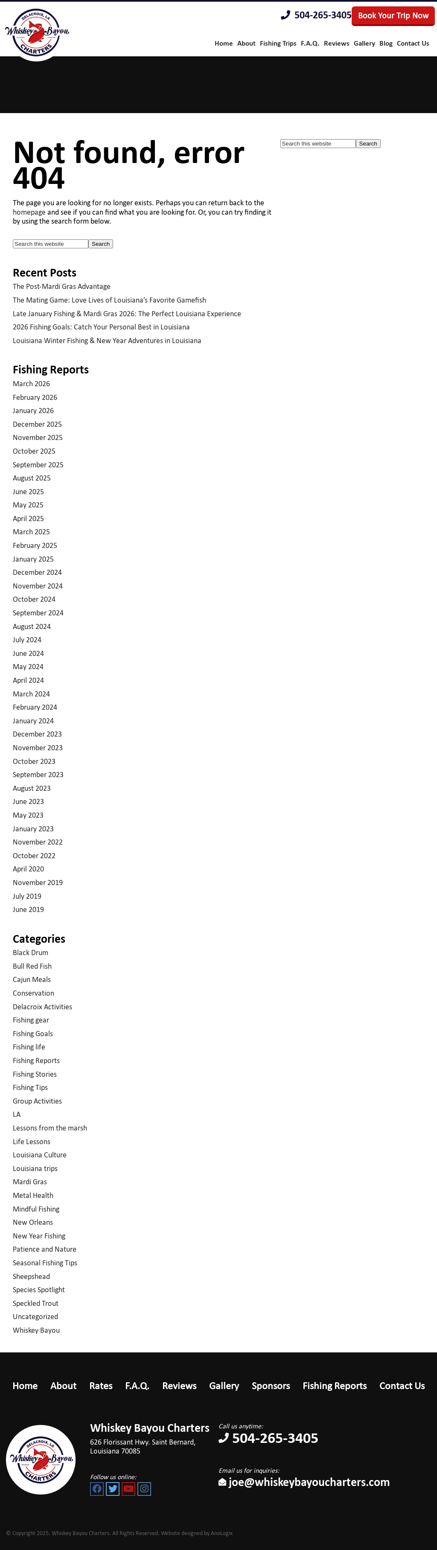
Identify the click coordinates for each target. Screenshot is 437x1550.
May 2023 (28, 815)
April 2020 (28, 869)
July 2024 (27, 640)
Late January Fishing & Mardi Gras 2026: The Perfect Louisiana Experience (127, 314)
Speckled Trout (35, 1303)
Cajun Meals (32, 979)
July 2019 (27, 896)
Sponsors (271, 1385)
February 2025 (35, 545)
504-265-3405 (316, 15)
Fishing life (29, 1047)
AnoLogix (222, 1533)
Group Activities (37, 1101)
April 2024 (28, 680)
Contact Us (402, 1385)
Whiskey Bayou (36, 1330)
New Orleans (33, 1222)
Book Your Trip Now (393, 15)
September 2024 (38, 613)
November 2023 (38, 748)
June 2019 (28, 909)
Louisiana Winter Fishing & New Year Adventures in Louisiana (107, 340)
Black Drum (30, 952)
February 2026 (35, 397)
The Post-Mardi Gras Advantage (62, 286)
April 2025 (28, 518)
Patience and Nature (44, 1249)
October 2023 (34, 761)
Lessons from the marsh (50, 1128)
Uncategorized (35, 1316)
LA (16, 1114)
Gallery (224, 1385)
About (63, 1385)
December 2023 (37, 734)
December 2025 (37, 424)
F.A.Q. (137, 1385)
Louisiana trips (35, 1168)
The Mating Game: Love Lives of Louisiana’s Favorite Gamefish (109, 300)
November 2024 (38, 586)
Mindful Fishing (36, 1209)
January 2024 (33, 721)
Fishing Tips (30, 1087)
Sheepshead (31, 1276)
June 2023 (28, 801)
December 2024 (37, 572)
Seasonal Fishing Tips (45, 1263)
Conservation (33, 993)
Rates (100, 1385)
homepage (29, 212)
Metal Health (33, 1195)
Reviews (179, 1385)
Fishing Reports (36, 1060)
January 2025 (33, 559)
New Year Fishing (39, 1236)
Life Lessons (31, 1141)
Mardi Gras (30, 1182)
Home (25, 1385)
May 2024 (28, 666)
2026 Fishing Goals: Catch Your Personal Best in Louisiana (101, 327)
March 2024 (31, 694)
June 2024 (28, 653)
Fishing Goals (33, 1033)
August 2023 (32, 788)
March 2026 (31, 384)
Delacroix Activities (42, 1007)
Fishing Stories (35, 1074)
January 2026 (33, 410)
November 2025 (38, 437)
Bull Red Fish (32, 966)
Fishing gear (31, 1020)
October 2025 (34, 451)
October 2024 (34, 599)
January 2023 (33, 829)
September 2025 (38, 465)
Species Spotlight (39, 1290)
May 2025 (28, 505)
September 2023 (38, 774)
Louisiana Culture (40, 1155)
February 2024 (35, 707)
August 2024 (32, 626)
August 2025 (32, 478)
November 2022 (38, 842)
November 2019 (38, 882)
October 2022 (34, 856)
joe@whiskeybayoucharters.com (304, 1482)
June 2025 (28, 492)
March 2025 (31, 532)
